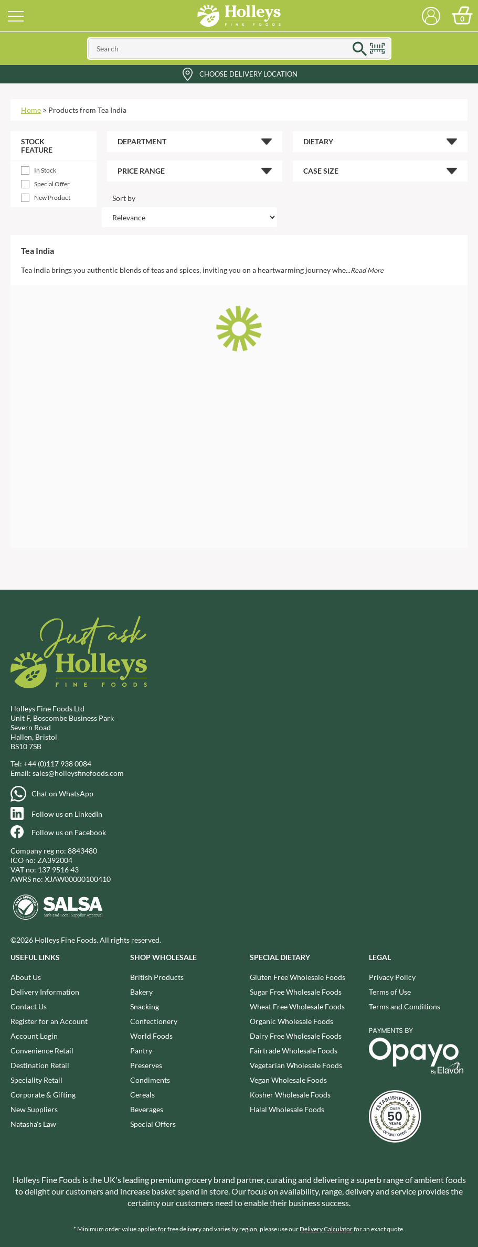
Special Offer (52, 184)
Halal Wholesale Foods (287, 1109)
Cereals (142, 1094)
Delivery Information (44, 991)
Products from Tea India (87, 109)
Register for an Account (49, 1021)
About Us (25, 977)
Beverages (146, 1109)
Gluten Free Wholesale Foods (297, 977)
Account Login (34, 1035)
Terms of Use (390, 991)
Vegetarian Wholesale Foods (296, 1065)
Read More (367, 270)
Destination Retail (39, 1065)
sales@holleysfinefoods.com (78, 773)
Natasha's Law (33, 1124)
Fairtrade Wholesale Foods (293, 1050)
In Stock (45, 170)
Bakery (141, 991)
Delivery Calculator (326, 1229)
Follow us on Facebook (68, 832)
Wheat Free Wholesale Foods (297, 1006)
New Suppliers (34, 1109)
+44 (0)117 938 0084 (57, 763)
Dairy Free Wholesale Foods (296, 1035)
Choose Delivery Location (248, 74)
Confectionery (153, 1021)
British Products (157, 977)
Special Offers (153, 1124)
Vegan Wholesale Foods (288, 1079)
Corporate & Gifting (43, 1094)
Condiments (150, 1079)
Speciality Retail (36, 1079)
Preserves (146, 1065)
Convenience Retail (41, 1050)
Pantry (141, 1050)
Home (31, 109)
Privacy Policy (392, 977)
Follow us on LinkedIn (66, 813)
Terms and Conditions (404, 1006)
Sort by (123, 198)
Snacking (144, 1006)
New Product (52, 197)
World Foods (151, 1035)
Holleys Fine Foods (239, 16)
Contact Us (28, 1006)
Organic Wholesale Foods (291, 1021)
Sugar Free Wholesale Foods (296, 991)
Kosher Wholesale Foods (290, 1094)
